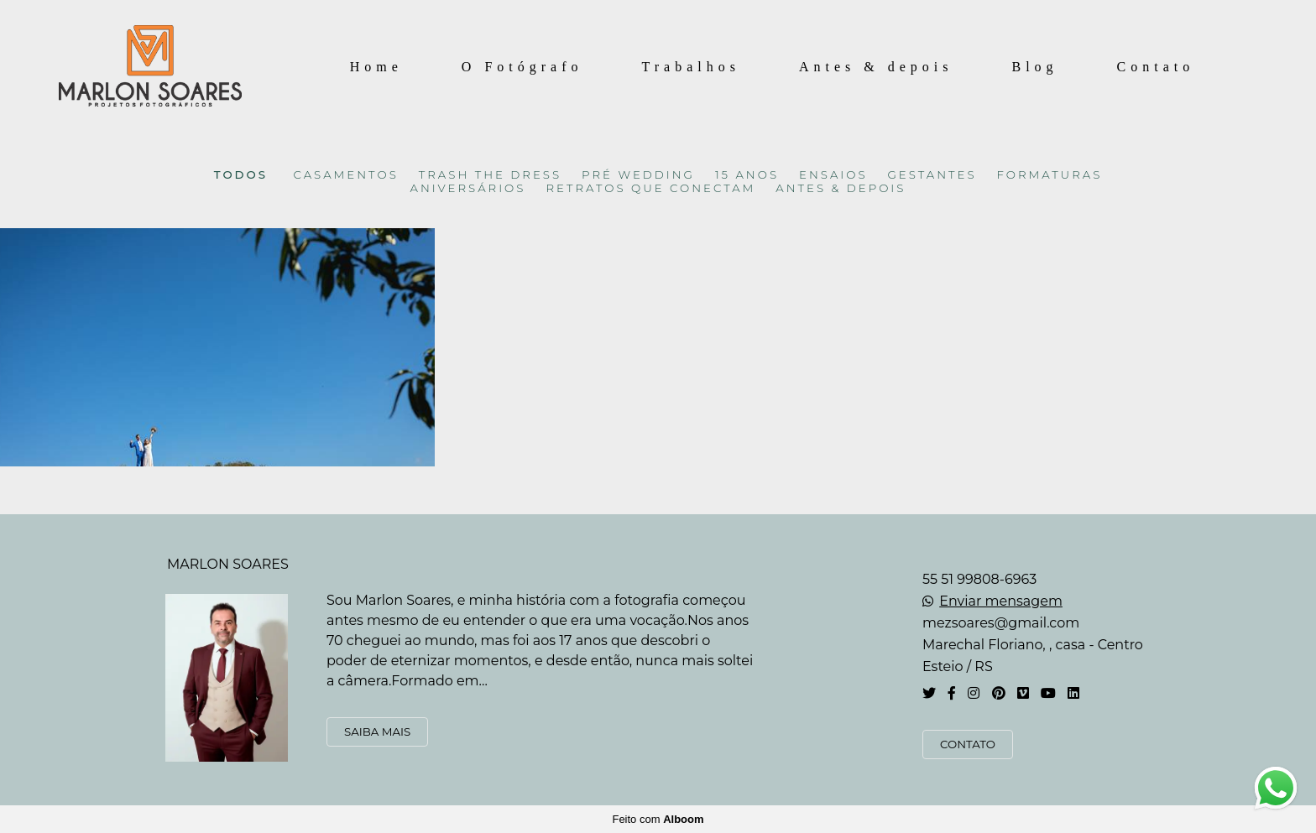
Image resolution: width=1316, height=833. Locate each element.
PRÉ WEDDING (638, 174)
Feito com (657, 819)
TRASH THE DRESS (490, 174)
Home (376, 67)
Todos (241, 174)
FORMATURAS (1050, 174)
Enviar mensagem (1001, 601)
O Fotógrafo (522, 67)
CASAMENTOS (346, 174)
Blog (1034, 67)
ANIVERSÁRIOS (468, 188)
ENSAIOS (833, 174)
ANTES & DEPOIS (841, 188)
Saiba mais (377, 731)
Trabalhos (691, 67)
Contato (1156, 67)
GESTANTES (932, 174)
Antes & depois (876, 67)
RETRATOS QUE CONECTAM (650, 188)
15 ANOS (747, 174)
